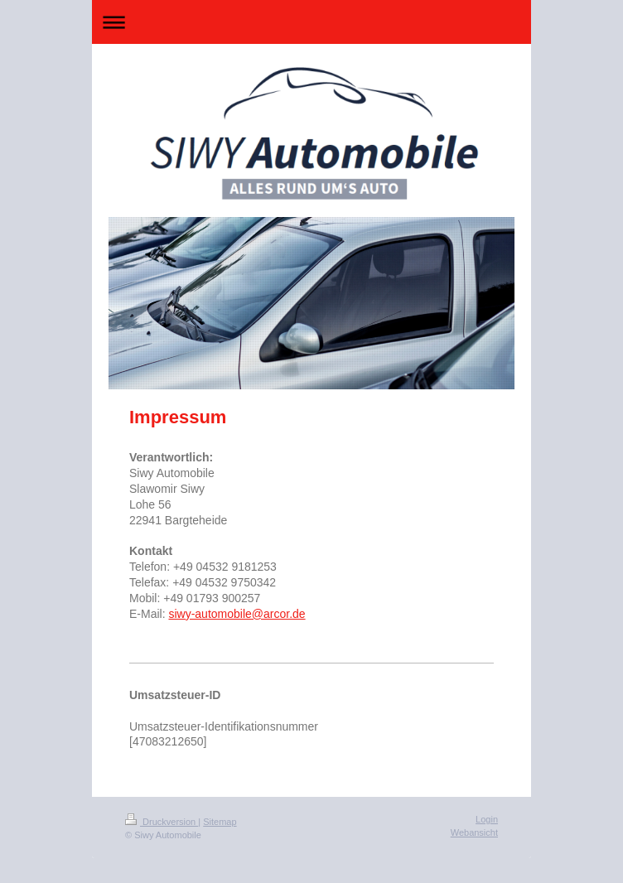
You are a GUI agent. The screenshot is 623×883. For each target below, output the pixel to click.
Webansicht (474, 832)
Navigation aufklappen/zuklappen (311, 22)
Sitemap (219, 822)
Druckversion (161, 822)
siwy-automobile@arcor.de (236, 613)
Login (487, 819)
